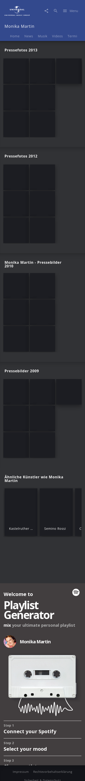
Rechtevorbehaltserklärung (52, 772)
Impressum (21, 772)
